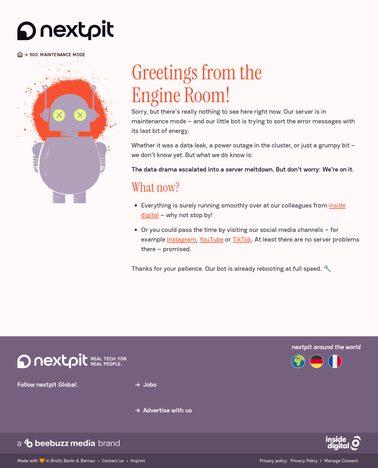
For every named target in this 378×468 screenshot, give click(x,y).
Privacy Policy (304, 461)
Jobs (150, 384)
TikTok (241, 239)
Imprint (137, 461)
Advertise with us (167, 410)
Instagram (181, 239)
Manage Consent (341, 461)
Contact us (113, 461)
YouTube (211, 239)
